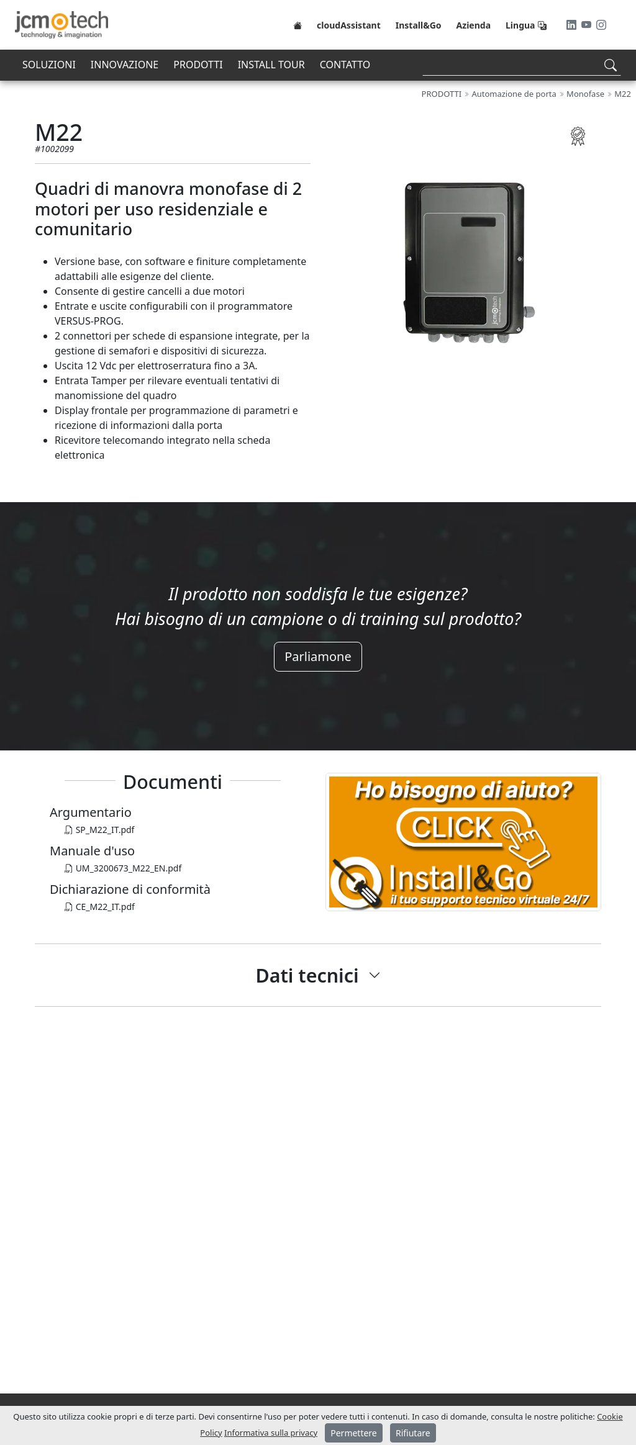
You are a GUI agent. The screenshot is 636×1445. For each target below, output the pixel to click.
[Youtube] (587, 25)
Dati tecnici (306, 975)
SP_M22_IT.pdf (99, 829)
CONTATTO (345, 64)
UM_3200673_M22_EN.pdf (123, 868)
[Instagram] (601, 25)
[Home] (297, 25)
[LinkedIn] (572, 25)
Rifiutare (413, 1433)
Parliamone (318, 656)
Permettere (353, 1433)
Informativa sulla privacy (270, 1432)
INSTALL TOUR (271, 64)
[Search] (521, 65)
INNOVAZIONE (124, 64)
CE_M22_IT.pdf (100, 906)
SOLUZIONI (49, 64)
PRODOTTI (197, 64)
